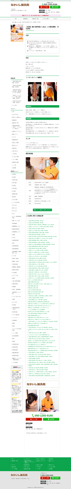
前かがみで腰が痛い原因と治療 (34, 289)
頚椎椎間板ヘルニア (16, 231)
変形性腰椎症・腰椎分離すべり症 (16, 252)
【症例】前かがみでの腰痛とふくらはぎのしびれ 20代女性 (40, 238)
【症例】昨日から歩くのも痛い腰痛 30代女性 (37, 260)
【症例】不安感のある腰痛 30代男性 (35, 297)
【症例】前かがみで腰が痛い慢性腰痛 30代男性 (38, 367)
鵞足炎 (13, 278)
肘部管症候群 (15, 349)
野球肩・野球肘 (15, 258)
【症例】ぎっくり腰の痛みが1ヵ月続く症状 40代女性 (39, 373)
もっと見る (14, 105)
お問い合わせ (15, 151)
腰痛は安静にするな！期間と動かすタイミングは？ (38, 317)
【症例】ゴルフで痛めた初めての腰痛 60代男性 (38, 230)
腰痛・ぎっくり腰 (18, 22)
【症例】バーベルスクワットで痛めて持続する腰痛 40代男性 (40, 226)
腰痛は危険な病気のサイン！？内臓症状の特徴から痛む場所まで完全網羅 (43, 350)
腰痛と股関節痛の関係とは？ (34, 315)
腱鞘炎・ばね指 (15, 261)
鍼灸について (15, 134)
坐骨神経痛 (14, 223)
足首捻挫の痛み (15, 344)
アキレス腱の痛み (15, 314)
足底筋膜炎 (14, 320)
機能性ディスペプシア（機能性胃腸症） (16, 359)
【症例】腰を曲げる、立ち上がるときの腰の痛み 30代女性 (40, 327)
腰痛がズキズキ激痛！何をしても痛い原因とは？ (38, 323)
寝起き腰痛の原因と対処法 (33, 325)
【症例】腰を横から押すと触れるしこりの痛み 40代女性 (39, 360)
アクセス (55, 18)
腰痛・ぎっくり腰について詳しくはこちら (42, 209)
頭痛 (13, 243)
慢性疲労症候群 (15, 355)
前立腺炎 (14, 304)
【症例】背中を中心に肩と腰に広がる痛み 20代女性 (39, 338)
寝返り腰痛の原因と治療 (33, 285)
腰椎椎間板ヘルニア (16, 226)
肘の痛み (14, 185)
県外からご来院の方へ (16, 117)
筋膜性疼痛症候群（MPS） (15, 308)
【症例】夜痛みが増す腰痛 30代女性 (35, 220)
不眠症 (13, 299)
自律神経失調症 (15, 240)
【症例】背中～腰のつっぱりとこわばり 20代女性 (38, 273)
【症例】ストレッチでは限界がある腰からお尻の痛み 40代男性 (41, 277)
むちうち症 (14, 302)
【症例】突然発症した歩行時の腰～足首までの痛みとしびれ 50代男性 (42, 262)
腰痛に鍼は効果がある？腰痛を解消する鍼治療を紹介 (39, 301)
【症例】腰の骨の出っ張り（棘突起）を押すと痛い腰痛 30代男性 (41, 362)
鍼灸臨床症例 (15, 139)
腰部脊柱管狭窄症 (15, 229)
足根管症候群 (15, 347)
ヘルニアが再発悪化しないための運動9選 (36, 309)
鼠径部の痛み (15, 311)
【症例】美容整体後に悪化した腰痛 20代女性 (37, 240)
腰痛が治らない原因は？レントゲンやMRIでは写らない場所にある (41, 303)
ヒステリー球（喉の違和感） (16, 329)
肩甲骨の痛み (15, 179)
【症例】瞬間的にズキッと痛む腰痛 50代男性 (37, 299)
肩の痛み (14, 177)
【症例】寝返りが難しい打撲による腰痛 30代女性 (38, 275)
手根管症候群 (15, 264)
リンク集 (14, 165)
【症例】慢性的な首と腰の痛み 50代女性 (36, 234)
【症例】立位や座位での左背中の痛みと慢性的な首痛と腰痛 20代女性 (42, 236)
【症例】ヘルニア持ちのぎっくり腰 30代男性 (37, 256)
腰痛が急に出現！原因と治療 (34, 293)
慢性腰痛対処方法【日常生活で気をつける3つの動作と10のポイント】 (42, 346)
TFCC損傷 (14, 272)
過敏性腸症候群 (15, 352)
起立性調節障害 (15, 335)
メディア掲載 (15, 159)
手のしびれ (14, 205)
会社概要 (14, 167)
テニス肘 (14, 255)
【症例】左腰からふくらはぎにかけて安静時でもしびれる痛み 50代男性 (43, 321)
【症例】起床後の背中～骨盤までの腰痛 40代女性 (38, 268)
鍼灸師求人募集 (15, 162)
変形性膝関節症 (15, 245)
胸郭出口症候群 (15, 269)
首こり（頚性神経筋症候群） (16, 217)
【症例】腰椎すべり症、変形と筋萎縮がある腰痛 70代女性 (40, 356)
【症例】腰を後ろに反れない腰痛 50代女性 (37, 258)
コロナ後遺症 (15, 362)
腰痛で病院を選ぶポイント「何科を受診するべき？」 (39, 348)
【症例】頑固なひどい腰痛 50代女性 (35, 352)
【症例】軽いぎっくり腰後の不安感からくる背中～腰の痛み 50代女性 (42, 371)
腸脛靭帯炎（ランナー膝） (16, 293)
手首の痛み (14, 188)
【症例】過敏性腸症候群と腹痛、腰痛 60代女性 (38, 246)
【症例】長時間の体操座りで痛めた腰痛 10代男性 (38, 232)
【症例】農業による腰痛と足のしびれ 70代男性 (38, 270)
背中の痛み (14, 182)
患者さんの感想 (15, 142)
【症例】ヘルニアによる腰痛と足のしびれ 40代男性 (39, 254)
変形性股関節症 (15, 248)
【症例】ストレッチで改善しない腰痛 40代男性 (38, 250)
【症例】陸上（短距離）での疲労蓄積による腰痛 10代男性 (40, 295)
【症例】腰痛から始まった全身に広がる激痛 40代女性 (39, 354)
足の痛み (14, 191)
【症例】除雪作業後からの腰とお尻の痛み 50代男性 (39, 242)
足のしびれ (14, 210)
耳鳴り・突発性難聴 (16, 289)
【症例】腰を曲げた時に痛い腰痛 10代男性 (37, 248)
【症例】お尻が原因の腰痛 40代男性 (35, 222)
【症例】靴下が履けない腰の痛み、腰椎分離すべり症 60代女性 (41, 224)
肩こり (13, 213)
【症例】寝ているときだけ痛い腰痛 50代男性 (37, 266)
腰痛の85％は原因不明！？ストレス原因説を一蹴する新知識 (40, 342)
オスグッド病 (15, 275)
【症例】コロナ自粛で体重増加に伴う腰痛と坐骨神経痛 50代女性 (41, 244)
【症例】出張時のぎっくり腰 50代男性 (36, 264)
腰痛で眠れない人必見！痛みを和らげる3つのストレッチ (39, 305)
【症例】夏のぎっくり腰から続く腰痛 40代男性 (38, 369)
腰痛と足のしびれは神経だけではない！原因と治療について (40, 283)
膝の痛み (14, 196)
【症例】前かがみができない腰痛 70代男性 (37, 332)
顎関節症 (14, 286)
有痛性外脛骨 (15, 283)
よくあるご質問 (45, 18)
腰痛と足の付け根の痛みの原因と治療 (35, 291)
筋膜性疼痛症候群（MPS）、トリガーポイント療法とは (16, 127)
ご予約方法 (14, 153)
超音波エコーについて (16, 131)
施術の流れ (14, 148)
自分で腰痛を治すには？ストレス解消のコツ (37, 344)
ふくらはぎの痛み (15, 202)
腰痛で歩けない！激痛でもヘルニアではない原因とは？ (39, 319)
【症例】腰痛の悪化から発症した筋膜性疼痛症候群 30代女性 (40, 336)
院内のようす (15, 145)
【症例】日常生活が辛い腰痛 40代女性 (36, 228)
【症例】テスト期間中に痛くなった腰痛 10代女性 (38, 252)
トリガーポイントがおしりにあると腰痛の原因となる (39, 334)
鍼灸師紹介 (25, 18)
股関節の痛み (15, 193)
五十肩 (13, 237)
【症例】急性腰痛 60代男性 (34, 358)
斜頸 (13, 338)
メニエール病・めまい (16, 296)
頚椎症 (13, 234)
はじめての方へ (15, 114)
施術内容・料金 (35, 18)
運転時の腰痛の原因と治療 (33, 281)
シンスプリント (15, 317)
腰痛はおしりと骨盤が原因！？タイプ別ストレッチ (38, 307)
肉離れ (13, 323)
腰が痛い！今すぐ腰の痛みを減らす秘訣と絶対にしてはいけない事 (41, 340)
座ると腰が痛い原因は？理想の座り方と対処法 (37, 313)
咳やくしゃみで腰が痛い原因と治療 (35, 279)
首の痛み (14, 174)
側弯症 (13, 341)
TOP (16, 18)
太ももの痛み (15, 199)
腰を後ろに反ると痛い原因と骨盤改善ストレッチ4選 (38, 311)
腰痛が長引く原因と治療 (33, 287)
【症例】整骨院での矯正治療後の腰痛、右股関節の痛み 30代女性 (41, 375)
